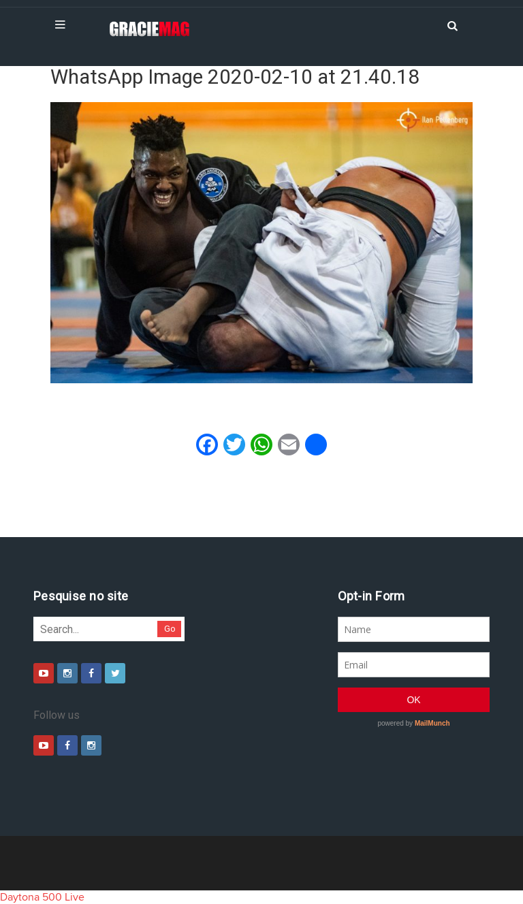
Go (170, 629)
